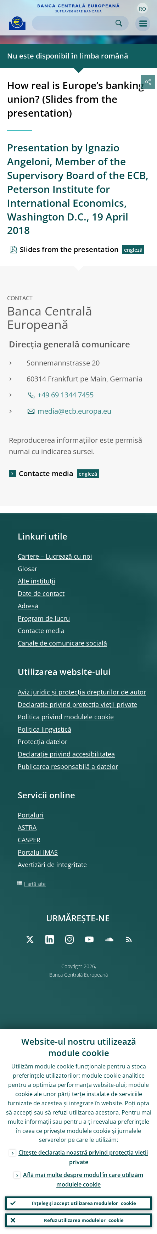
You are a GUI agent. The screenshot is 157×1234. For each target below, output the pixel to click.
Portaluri (31, 815)
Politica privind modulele (66, 717)
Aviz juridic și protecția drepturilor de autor (82, 692)
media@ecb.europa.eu (74, 411)
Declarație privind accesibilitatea (66, 754)
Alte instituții (36, 581)
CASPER (29, 840)
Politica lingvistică (44, 729)
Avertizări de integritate (52, 864)
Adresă (28, 606)
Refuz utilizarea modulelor (84, 1220)
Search (119, 23)
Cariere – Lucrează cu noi (55, 556)
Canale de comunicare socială (62, 643)
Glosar (27, 568)
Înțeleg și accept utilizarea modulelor (84, 1203)
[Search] (74, 23)
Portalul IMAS (38, 852)
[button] (142, 8)
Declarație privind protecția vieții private (77, 704)
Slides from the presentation (69, 249)
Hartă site (35, 884)
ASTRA (27, 827)
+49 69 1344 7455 (66, 395)
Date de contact (41, 593)
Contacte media (46, 473)
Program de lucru (44, 618)
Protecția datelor (42, 741)
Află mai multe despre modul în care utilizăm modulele (83, 1179)
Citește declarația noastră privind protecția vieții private (83, 1157)
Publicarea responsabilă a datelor (68, 766)
